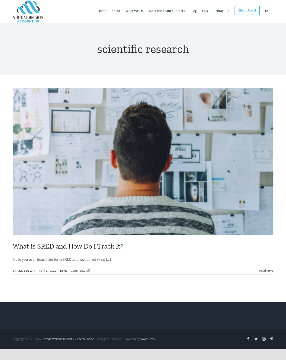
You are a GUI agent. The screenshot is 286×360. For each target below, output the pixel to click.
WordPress (148, 354)
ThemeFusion (85, 354)
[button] (266, 10)
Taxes (63, 285)
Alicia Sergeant (26, 285)
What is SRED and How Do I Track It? (68, 261)
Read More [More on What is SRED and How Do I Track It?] (266, 285)
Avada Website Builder (57, 354)
